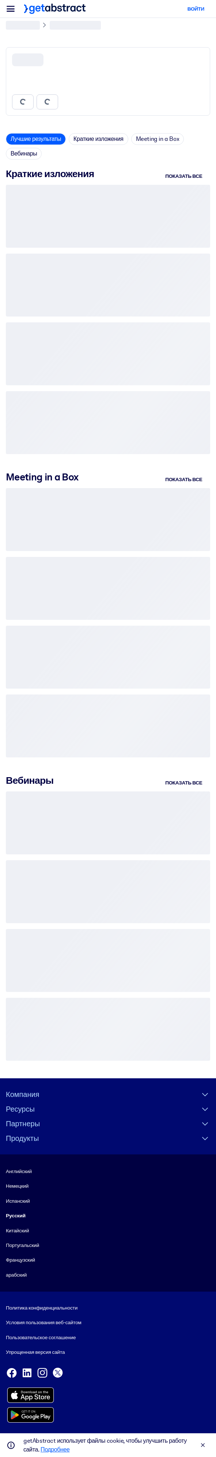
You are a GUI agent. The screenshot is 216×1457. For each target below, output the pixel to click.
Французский (20, 1260)
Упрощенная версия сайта (35, 1352)
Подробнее (55, 1449)
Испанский (18, 1201)
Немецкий (17, 1186)
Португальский (22, 1245)
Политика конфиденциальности (41, 1308)
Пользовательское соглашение (41, 1337)
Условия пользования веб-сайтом (44, 1323)
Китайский (17, 1230)
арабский (16, 1275)
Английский (19, 1171)
